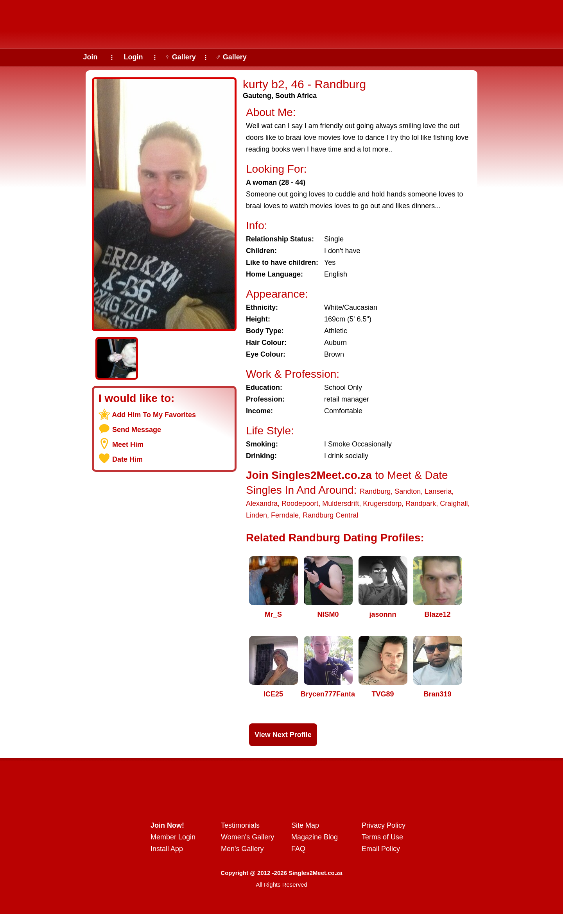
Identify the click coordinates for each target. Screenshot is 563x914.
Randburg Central (330, 515)
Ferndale (285, 515)
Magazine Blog (314, 837)
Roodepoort (300, 503)
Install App (167, 849)
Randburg (375, 491)
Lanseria (438, 491)
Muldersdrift (340, 503)
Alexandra (262, 503)
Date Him (127, 459)
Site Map (305, 825)
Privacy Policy (383, 825)
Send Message (136, 430)
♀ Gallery (180, 57)
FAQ (298, 849)
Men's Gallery (242, 849)
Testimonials (240, 825)
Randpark (420, 503)
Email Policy (381, 849)
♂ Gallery (231, 57)
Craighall (454, 503)
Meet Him (127, 444)
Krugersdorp (382, 503)
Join (90, 57)
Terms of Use (382, 837)
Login (133, 57)
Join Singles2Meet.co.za (309, 475)
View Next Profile (283, 735)
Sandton (407, 491)
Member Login (173, 837)
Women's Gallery (247, 837)
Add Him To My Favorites (154, 415)
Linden (256, 515)
